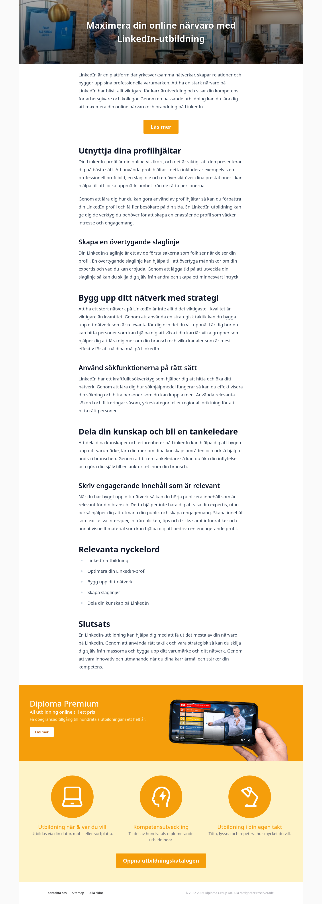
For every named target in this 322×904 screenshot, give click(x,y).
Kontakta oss (57, 893)
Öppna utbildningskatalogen (161, 860)
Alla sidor (96, 893)
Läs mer (161, 126)
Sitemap (78, 893)
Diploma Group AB (218, 893)
